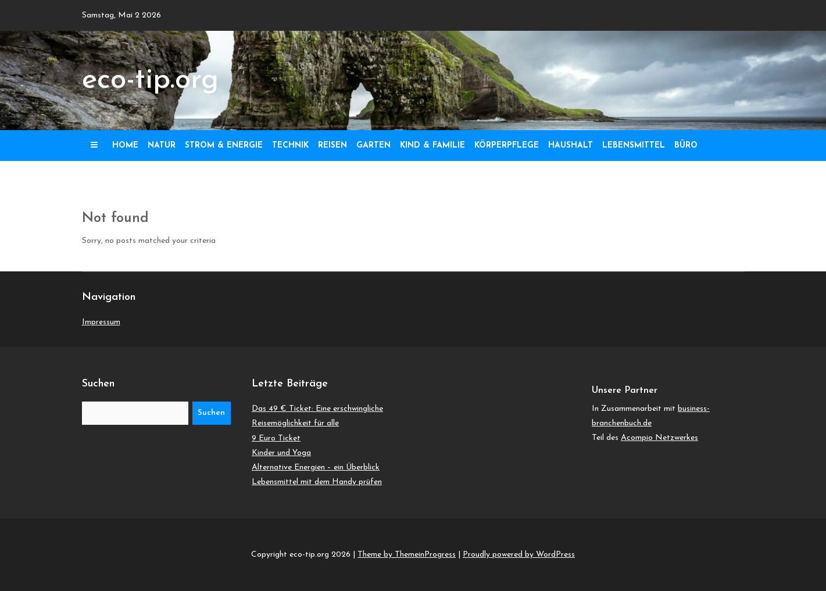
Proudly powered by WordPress (519, 554)
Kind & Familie (432, 145)
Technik (290, 145)
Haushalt (570, 145)
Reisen (332, 145)
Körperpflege (506, 145)
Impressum (101, 322)
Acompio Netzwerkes (659, 438)
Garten (373, 145)
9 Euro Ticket (276, 438)
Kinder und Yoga (281, 453)
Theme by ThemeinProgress (406, 554)
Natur (162, 145)
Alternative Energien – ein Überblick (316, 467)
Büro (686, 145)
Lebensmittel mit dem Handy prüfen (317, 482)
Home (125, 145)
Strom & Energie (224, 145)
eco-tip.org (150, 80)
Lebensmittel (633, 145)
